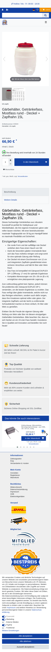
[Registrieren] (7, 10)
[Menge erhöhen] (10, 160)
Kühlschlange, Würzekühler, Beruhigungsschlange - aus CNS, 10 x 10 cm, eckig (33, 427)
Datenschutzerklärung (18, 489)
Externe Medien (12, 622)
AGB (12, 494)
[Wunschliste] (37, 10)
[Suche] (45, 15)
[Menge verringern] (10, 164)
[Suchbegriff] (22, 15)
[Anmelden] (3, 10)
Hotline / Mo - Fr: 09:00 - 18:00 (26, 4)
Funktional (10, 628)
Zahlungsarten (16, 459)
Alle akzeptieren (25, 636)
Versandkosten (22, 176)
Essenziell (10, 616)
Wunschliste (8, 170)
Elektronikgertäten (17, 496)
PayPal (9, 625)
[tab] (25, 192)
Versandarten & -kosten (19, 463)
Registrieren (15, 475)
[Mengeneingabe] (5, 162)
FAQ (12, 461)
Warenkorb (14, 477)
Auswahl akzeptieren (25, 647)
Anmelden (14, 473)
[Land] (34, 10)
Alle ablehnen (25, 641)
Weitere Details (10, 200)
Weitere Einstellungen (10, 631)
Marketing (10, 619)
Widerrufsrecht (16, 487)
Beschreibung (10, 192)
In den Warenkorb (35, 162)
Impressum (14, 492)
